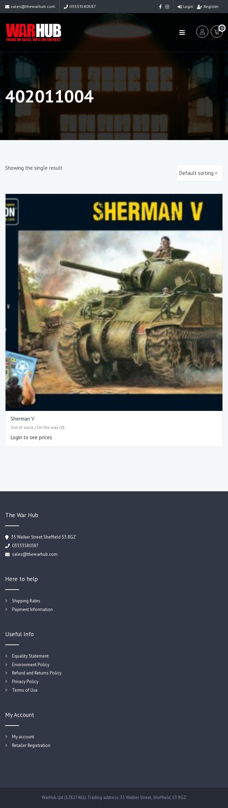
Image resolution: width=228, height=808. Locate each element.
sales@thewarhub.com (30, 6)
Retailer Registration (31, 745)
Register (208, 6)
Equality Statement (30, 656)
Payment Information (32, 609)
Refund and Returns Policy (36, 673)
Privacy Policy (25, 681)
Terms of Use (25, 690)
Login (185, 6)
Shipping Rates (26, 601)
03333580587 (80, 6)
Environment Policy (30, 665)
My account (23, 737)
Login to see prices (31, 437)
